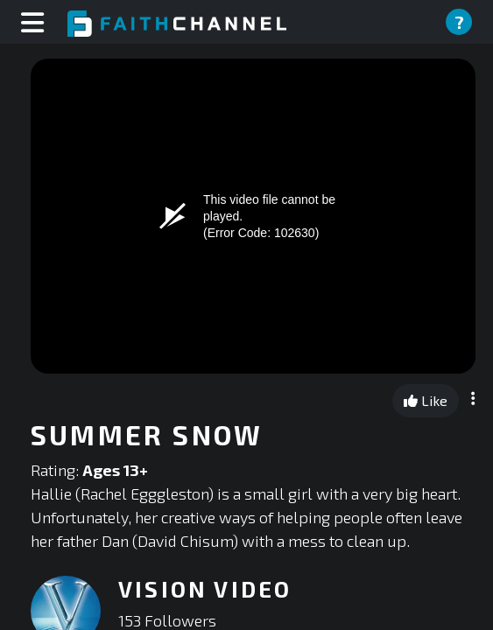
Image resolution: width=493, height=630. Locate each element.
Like (425, 400)
